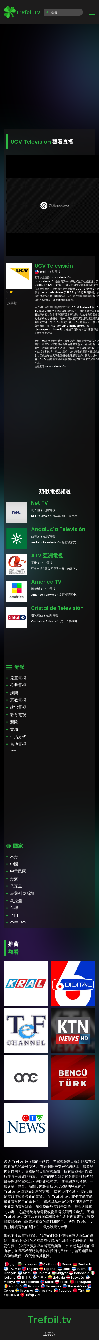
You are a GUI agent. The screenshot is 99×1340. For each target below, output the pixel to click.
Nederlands (28, 1282)
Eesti (64, 1269)
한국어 (39, 1277)
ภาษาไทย (43, 1290)
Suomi (79, 1269)
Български (27, 1264)
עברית (24, 1273)
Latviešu (75, 1277)
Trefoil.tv (49, 1319)
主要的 (49, 1334)
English (30, 1269)
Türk (78, 1290)
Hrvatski (41, 1273)
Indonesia (79, 1273)
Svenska (24, 1290)
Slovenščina (74, 1286)
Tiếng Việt (30, 1295)
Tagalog (62, 1290)
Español (48, 1269)
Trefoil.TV (22, 12)
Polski (61, 1282)
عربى (10, 1264)
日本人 (24, 1277)
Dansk (64, 1264)
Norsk (47, 1282)
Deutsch (82, 1264)
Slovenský (51, 1286)
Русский (31, 1286)
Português (80, 1282)
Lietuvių (56, 1277)
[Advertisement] (49, 75)
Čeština (47, 1264)
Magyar (59, 1273)
